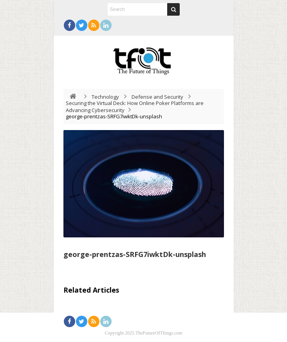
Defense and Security (157, 96)
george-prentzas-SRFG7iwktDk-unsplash (134, 254)
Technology (105, 96)
